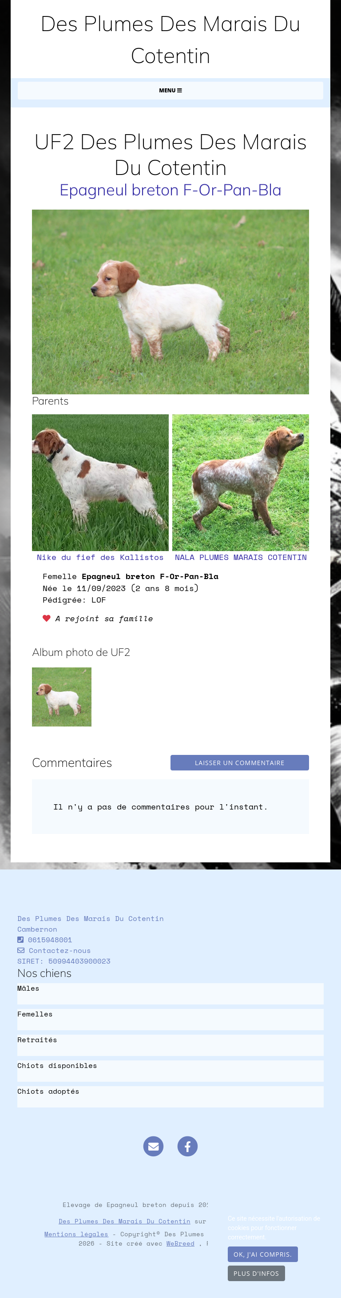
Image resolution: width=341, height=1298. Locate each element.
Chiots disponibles (57, 1065)
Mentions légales (76, 1233)
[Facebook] (187, 1145)
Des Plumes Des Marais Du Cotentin (124, 1221)
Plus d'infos (256, 1273)
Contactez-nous (54, 950)
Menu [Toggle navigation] (170, 90)
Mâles (28, 988)
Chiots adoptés (48, 1091)
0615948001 (50, 939)
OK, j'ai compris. (263, 1254)
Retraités (37, 1040)
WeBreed (180, 1243)
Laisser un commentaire (240, 762)
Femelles (35, 1014)
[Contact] (153, 1145)
